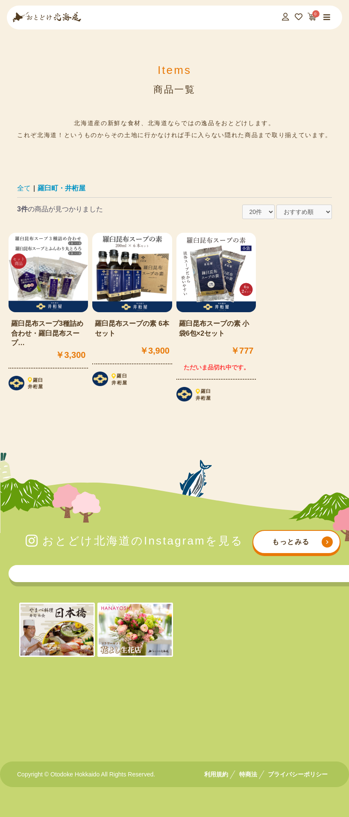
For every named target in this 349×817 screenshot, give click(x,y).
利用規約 (216, 774)
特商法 (248, 774)
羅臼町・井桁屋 (61, 188)
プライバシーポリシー (298, 774)
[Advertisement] (175, 709)
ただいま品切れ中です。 (216, 367)
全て (24, 188)
